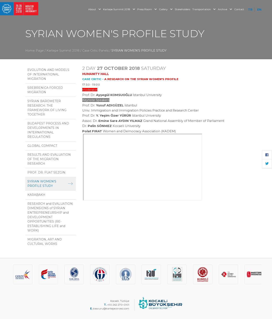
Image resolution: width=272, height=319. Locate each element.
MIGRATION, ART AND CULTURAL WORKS (44, 241)
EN (259, 9)
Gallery (166, 9)
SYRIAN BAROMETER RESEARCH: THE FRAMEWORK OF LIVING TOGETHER (47, 107)
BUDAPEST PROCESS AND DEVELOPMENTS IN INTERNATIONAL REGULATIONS (48, 130)
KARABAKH (36, 195)
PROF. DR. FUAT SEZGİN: (46, 172)
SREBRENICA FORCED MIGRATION (45, 90)
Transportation (204, 9)
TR (250, 9)
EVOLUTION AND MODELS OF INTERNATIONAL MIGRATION (48, 74)
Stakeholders (182, 9)
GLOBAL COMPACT (42, 146)
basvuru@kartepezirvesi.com (111, 308)
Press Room (147, 9)
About (94, 9)
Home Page (34, 50)
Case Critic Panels (95, 50)
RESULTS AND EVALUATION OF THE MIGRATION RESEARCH (49, 159)
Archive (225, 9)
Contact (239, 9)
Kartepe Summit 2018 (119, 9)
